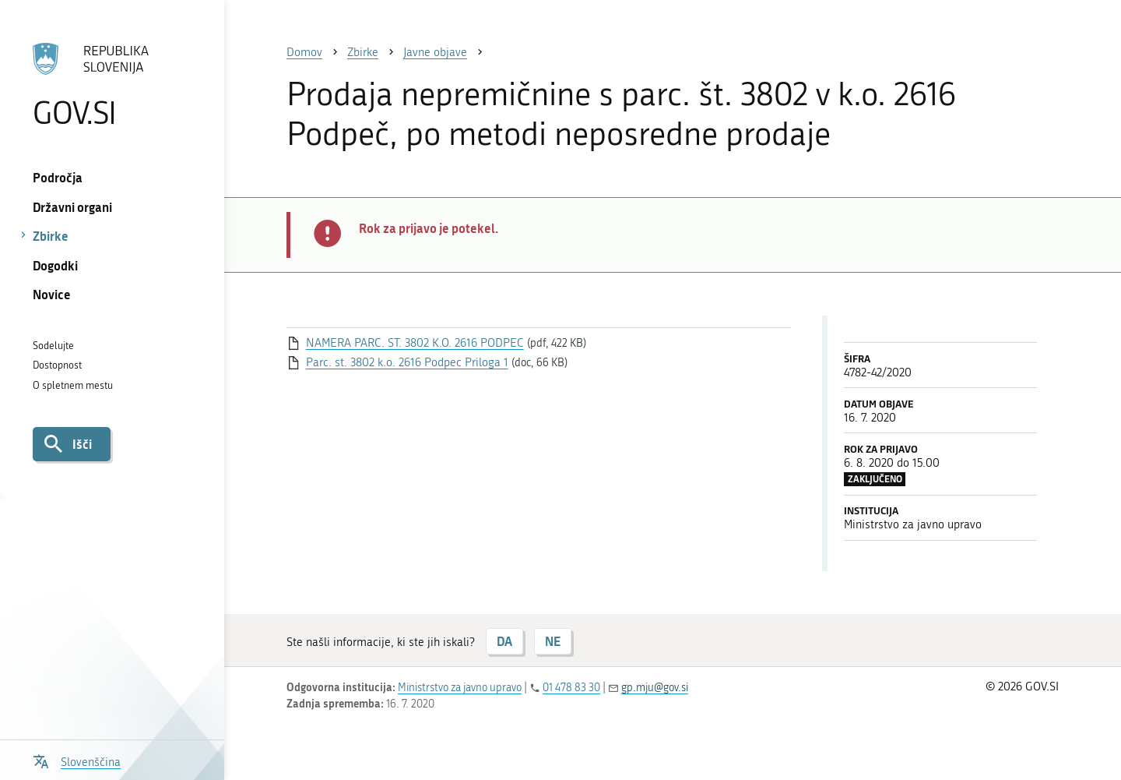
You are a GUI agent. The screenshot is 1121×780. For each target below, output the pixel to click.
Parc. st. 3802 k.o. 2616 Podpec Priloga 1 (407, 362)
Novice (52, 294)
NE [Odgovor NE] (552, 641)
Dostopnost (57, 365)
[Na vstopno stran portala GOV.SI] (112, 85)
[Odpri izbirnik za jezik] (76, 760)
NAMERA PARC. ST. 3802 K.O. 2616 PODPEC (415, 343)
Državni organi (72, 207)
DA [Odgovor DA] (504, 641)
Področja (58, 177)
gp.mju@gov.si (654, 687)
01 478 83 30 (571, 687)
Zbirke (51, 236)
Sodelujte (53, 345)
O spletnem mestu (73, 385)
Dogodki (55, 265)
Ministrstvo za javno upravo (460, 687)
